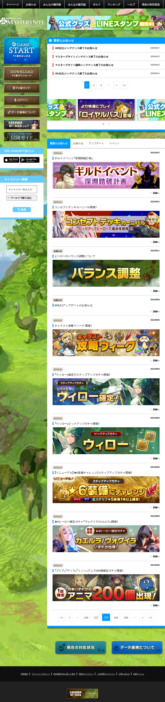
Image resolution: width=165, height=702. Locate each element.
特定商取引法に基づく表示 (64, 673)
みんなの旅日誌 (77, 4)
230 (126, 617)
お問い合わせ (124, 673)
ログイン (22, 100)
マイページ (12, 4)
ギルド (96, 4)
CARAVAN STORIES (82, 693)
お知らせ (31, 4)
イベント (114, 143)
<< (61, 617)
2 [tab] (109, 124)
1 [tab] (103, 124)
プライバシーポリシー (41, 673)
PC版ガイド (22, 88)
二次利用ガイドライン (106, 673)
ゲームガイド (22, 137)
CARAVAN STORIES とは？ (22, 124)
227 (96, 617)
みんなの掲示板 (52, 4)
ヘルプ (131, 4)
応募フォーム (138, 673)
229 (116, 617)
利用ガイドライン (86, 673)
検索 (23, 209)
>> (124, 85)
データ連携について (22, 112)
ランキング (114, 4)
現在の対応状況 (151, 4)
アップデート (96, 143)
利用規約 (24, 673)
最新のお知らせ (59, 143)
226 (86, 617)
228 (106, 617)
